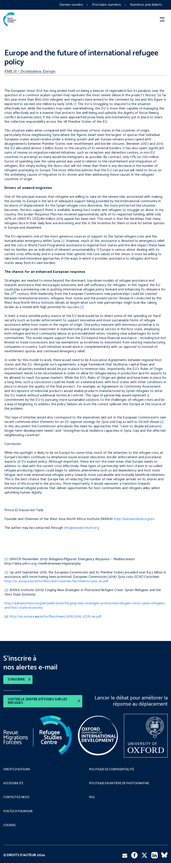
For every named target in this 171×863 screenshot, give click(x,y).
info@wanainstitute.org (81, 528)
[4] (162, 422)
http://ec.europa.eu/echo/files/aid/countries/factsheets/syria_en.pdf (56, 581)
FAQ (92, 797)
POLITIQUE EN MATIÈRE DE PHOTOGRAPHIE (119, 783)
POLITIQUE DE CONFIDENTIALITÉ (111, 769)
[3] (82, 307)
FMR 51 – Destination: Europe (30, 71)
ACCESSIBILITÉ (13, 783)
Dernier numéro (71, 5)
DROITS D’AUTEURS (16, 769)
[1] (75, 104)
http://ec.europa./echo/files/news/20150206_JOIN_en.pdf (55, 617)
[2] (63, 241)
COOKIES (9, 825)
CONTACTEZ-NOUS (16, 797)
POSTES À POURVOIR (18, 811)
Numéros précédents (146, 5)
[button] (164, 19)
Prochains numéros (106, 5)
